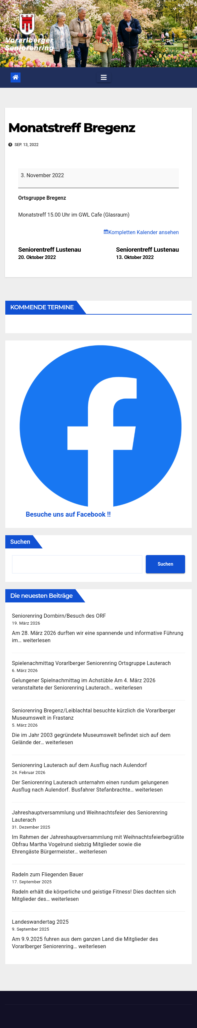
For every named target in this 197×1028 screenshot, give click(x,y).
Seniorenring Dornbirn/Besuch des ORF (59, 616)
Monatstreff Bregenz (71, 127)
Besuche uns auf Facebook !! (68, 514)
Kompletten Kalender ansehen (143, 232)
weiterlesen (37, 640)
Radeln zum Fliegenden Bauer (47, 874)
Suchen (20, 541)
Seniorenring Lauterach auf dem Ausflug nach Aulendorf (79, 765)
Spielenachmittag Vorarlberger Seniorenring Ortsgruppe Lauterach (91, 663)
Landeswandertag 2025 (40, 922)
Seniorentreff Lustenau (147, 253)
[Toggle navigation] (104, 77)
